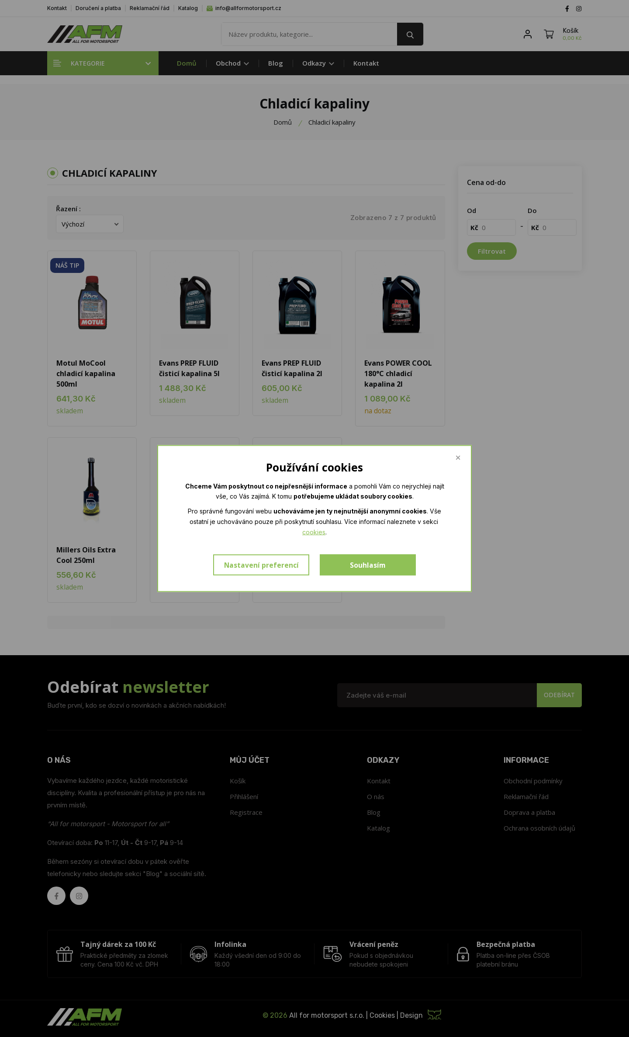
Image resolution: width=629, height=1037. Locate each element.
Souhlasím (368, 565)
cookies (313, 531)
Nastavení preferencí (261, 565)
